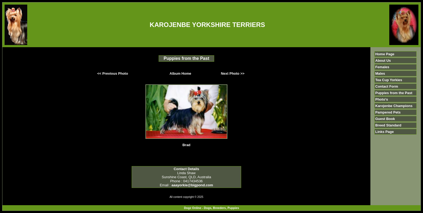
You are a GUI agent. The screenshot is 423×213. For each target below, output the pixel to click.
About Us (383, 61)
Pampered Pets (388, 112)
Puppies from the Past (393, 93)
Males (380, 73)
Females (382, 67)
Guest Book (385, 119)
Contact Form (386, 86)
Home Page (384, 54)
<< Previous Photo (112, 73)
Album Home (180, 73)
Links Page (384, 132)
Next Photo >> (232, 73)
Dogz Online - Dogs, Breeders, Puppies (211, 207)
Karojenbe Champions (393, 106)
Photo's (381, 99)
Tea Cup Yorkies (388, 80)
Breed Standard (388, 125)
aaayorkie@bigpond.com (192, 185)
